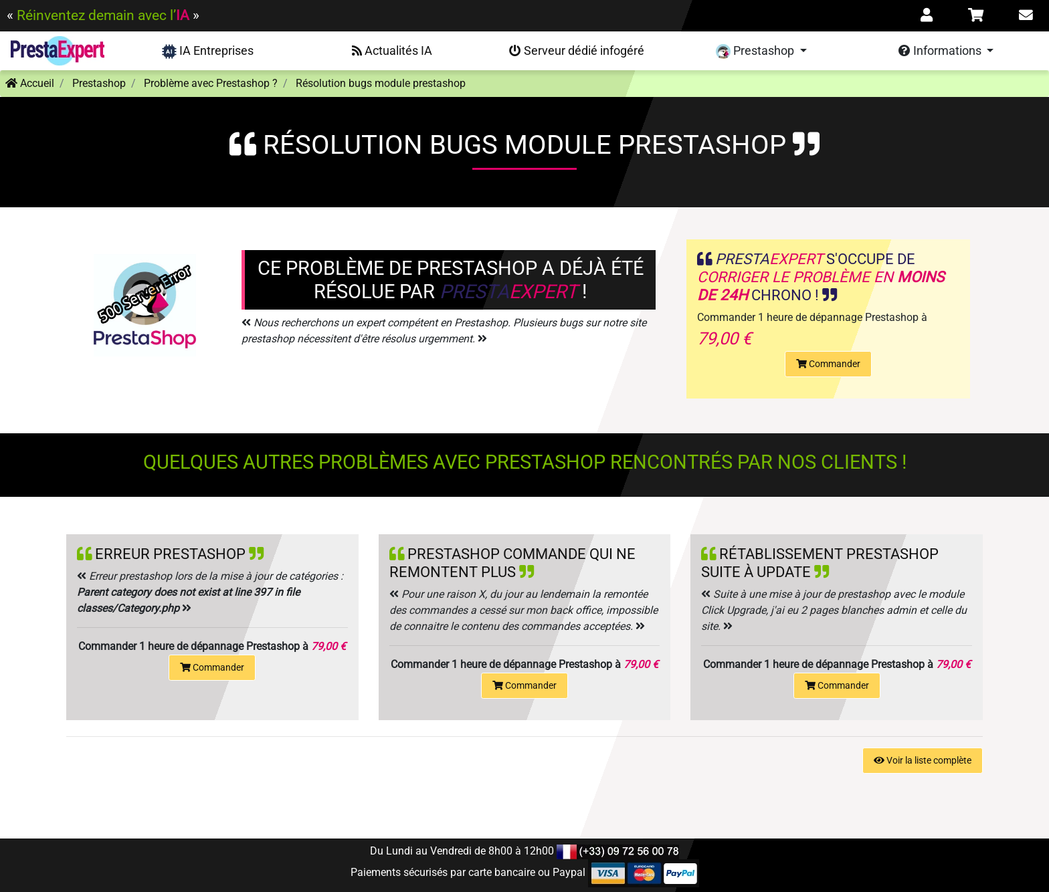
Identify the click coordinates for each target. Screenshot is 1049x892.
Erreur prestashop (170, 553)
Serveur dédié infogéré (576, 51)
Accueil (29, 83)
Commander (828, 363)
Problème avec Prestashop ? (211, 83)
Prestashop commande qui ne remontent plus (512, 562)
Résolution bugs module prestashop (381, 83)
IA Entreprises (208, 51)
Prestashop (756, 51)
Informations (941, 51)
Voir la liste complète (922, 760)
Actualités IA (392, 51)
